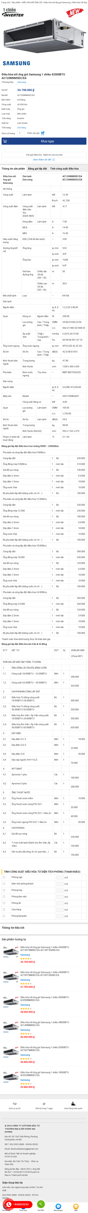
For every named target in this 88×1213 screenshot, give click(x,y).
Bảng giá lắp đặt (37, 168)
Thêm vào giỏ (35, 133)
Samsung (25, 954)
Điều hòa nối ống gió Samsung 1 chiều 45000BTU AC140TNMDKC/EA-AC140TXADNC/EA (44, 949)
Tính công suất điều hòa (64, 168)
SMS (76, 1207)
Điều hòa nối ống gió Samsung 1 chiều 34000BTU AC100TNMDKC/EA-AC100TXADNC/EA (44, 974)
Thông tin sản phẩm (13, 168)
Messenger (58, 1207)
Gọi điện (41, 1204)
